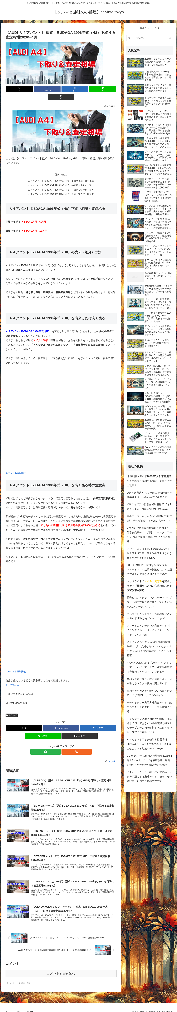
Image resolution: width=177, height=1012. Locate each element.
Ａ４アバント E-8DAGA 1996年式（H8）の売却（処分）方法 (61, 177)
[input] (149, 38)
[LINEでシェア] (80, 89)
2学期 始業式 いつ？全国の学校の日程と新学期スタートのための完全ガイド (149, 495)
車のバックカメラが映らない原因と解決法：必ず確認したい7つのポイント (149, 693)
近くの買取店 (13, 677)
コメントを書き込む (61, 970)
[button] (98, 89)
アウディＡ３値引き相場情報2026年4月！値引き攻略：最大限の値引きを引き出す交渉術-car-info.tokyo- (149, 553)
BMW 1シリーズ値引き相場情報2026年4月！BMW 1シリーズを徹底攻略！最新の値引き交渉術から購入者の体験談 (149, 760)
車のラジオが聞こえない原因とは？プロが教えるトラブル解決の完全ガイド (149, 681)
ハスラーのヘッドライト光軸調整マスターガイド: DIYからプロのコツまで (149, 616)
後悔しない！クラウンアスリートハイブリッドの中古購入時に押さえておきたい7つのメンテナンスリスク (149, 602)
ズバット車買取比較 (17, 465)
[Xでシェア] (24, 89)
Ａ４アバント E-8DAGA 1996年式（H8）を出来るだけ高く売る (62, 182)
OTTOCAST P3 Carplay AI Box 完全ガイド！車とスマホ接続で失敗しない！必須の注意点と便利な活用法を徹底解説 (149, 570)
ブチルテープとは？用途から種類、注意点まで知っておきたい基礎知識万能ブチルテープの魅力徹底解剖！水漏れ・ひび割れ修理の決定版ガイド (149, 725)
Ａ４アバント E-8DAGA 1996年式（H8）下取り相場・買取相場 (62, 173)
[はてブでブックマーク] (61, 89)
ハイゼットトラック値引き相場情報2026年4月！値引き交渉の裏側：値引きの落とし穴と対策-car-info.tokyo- (149, 744)
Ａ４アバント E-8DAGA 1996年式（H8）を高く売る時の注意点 (62, 186)
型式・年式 (11, 708)
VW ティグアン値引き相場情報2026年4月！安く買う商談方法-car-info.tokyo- (149, 506)
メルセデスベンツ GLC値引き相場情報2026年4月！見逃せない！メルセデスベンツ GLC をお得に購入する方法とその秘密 (149, 649)
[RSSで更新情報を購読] (64, 744)
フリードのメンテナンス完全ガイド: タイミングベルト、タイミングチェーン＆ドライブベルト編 (149, 630)
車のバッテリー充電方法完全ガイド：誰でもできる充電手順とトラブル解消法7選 (149, 707)
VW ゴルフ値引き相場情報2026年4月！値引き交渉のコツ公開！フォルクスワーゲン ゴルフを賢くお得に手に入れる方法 (149, 535)
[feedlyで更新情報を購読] (58, 744)
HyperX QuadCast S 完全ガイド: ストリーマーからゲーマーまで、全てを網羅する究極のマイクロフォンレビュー (149, 667)
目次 (57, 167)
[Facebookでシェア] (42, 89)
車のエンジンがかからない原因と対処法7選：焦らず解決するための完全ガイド (149, 518)
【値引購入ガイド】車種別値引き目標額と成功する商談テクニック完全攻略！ (149, 481)
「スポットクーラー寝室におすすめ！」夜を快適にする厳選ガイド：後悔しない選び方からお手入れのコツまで (149, 777)
